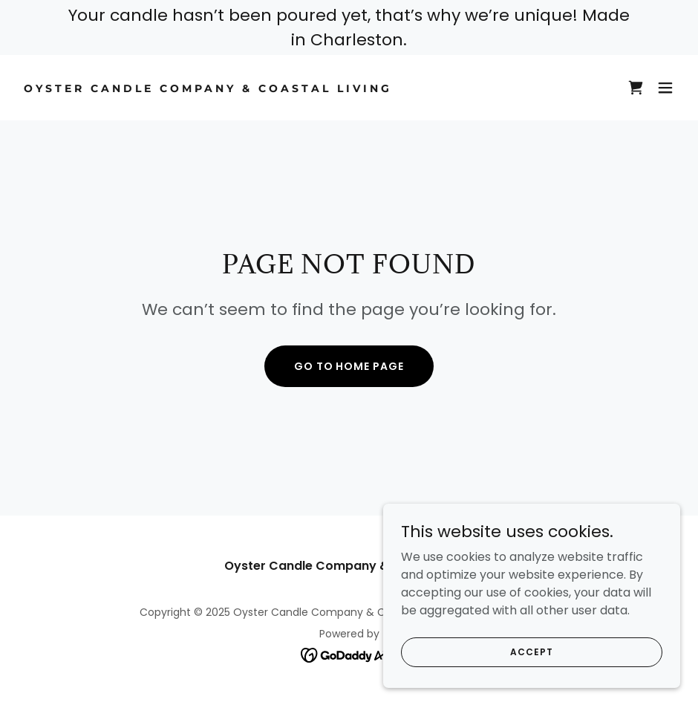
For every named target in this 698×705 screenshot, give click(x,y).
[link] (208, 88)
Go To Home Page (349, 366)
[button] (665, 88)
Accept (531, 672)
